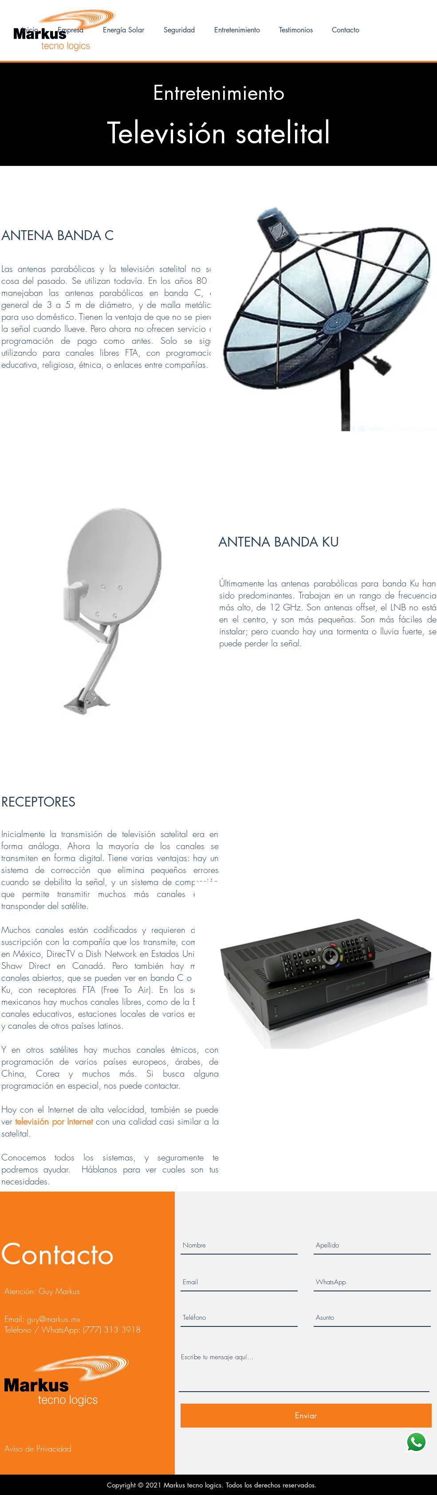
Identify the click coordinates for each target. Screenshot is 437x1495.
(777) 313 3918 (112, 1329)
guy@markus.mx (53, 1319)
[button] (123, 30)
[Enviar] (306, 1416)
